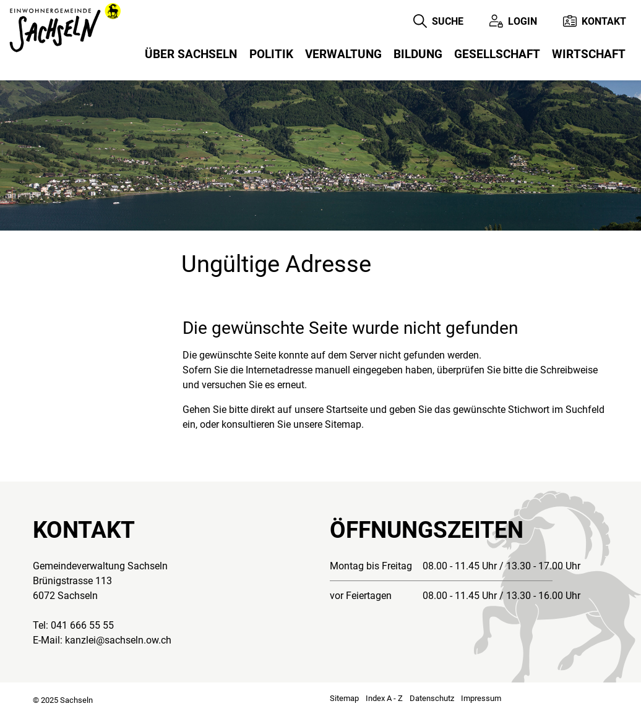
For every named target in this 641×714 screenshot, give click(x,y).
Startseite (347, 409)
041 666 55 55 (82, 625)
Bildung (418, 54)
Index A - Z (384, 698)
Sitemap (344, 698)
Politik (271, 54)
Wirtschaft (589, 54)
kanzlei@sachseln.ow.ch (118, 640)
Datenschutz (432, 698)
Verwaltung (343, 54)
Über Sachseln (191, 54)
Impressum (481, 698)
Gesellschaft (497, 54)
